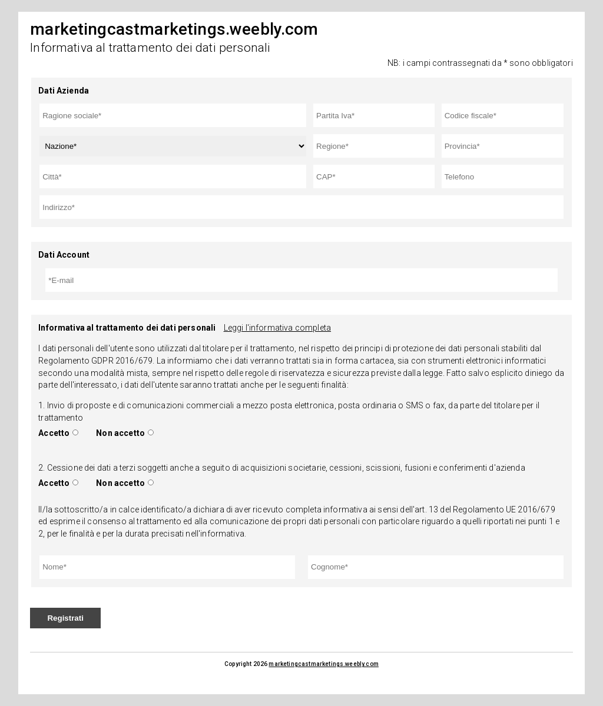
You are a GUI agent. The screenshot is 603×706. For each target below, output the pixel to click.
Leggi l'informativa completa (277, 327)
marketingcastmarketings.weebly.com (323, 664)
